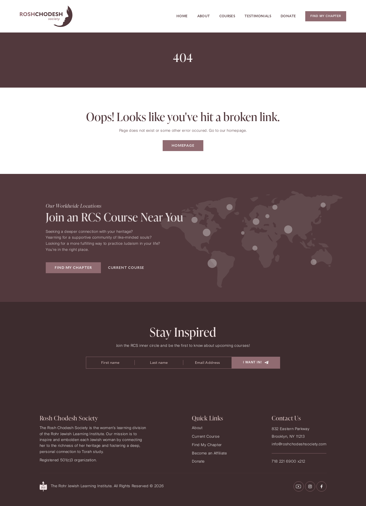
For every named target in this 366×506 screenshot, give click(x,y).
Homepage (183, 145)
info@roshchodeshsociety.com (299, 444)
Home (182, 16)
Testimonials (258, 16)
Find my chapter (325, 16)
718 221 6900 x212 (288, 462)
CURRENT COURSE (126, 268)
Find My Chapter (207, 445)
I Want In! (255, 362)
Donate (288, 16)
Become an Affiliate (209, 453)
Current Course (205, 437)
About (203, 16)
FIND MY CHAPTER (73, 268)
